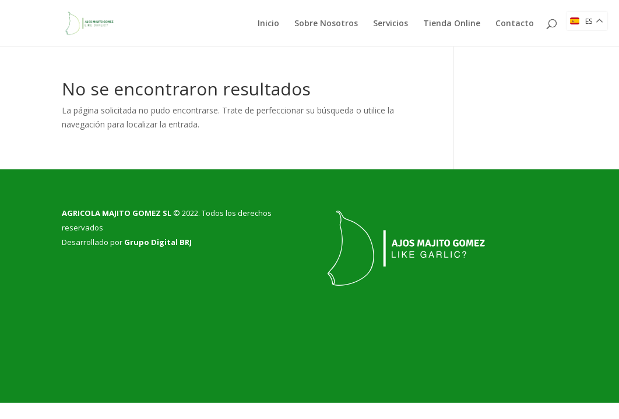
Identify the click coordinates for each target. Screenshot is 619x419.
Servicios (390, 24)
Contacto (514, 24)
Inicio (268, 24)
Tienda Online (451, 24)
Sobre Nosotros (326, 24)
